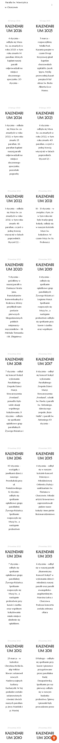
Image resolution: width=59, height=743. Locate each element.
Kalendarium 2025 (45, 28)
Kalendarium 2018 (14, 361)
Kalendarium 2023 (45, 115)
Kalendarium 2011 (45, 659)
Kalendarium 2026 (14, 28)
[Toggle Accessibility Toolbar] (54, 738)
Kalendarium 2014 (14, 567)
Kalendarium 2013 (45, 565)
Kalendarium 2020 (14, 267)
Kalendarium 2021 (45, 198)
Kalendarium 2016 (14, 456)
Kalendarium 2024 (14, 115)
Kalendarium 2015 (45, 456)
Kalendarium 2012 (14, 660)
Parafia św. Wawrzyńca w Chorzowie (16, 5)
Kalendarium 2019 (45, 267)
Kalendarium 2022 (14, 198)
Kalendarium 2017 (45, 361)
